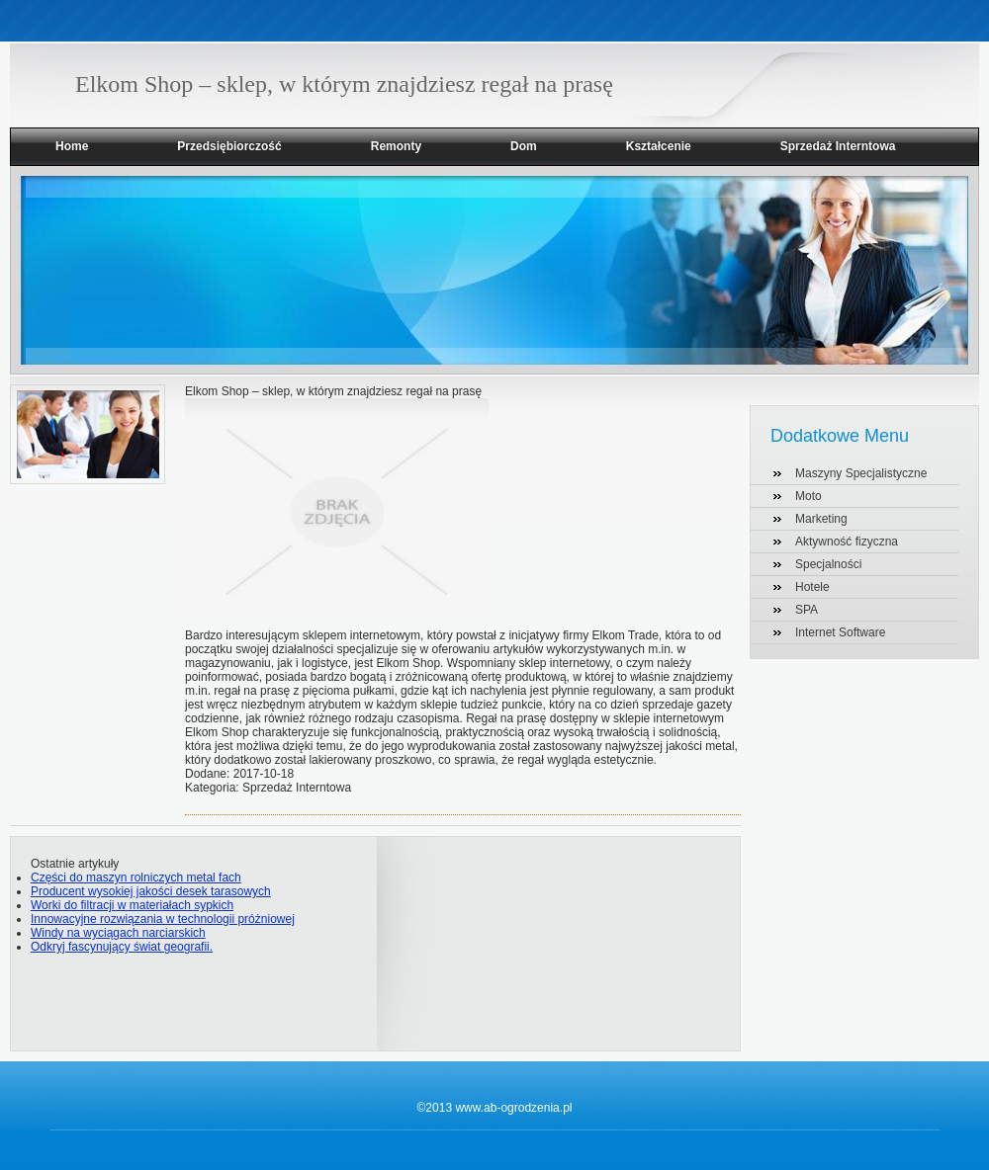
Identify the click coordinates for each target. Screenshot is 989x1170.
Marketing (821, 519)
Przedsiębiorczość (229, 146)
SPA (806, 610)
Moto (808, 496)
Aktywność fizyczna (846, 541)
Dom (523, 146)
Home (71, 146)
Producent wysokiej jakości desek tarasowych (151, 891)
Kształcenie (658, 146)
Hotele (812, 587)
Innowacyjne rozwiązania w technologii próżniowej (163, 919)
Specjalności (828, 564)
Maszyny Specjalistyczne (861, 473)
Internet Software (840, 632)
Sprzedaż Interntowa (838, 146)
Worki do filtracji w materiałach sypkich (132, 905)
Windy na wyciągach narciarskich (118, 933)
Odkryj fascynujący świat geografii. (122, 947)
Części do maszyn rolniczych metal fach (136, 877)
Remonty (396, 146)
